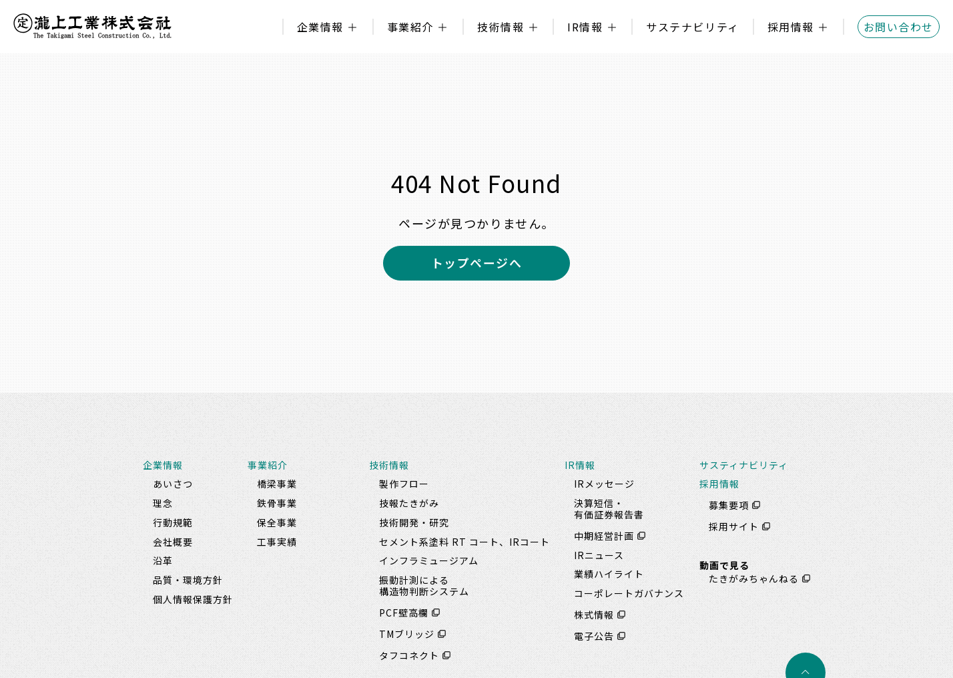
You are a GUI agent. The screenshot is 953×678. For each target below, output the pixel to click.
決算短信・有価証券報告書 (609, 508)
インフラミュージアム (429, 560)
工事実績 (277, 541)
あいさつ (173, 483)
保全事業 (277, 522)
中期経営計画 (604, 535)
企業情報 (320, 27)
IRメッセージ (604, 483)
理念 (163, 503)
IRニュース (599, 555)
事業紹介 (410, 27)
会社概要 (173, 541)
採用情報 (790, 27)
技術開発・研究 (414, 522)
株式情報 (594, 614)
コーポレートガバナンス (629, 593)
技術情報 (500, 27)
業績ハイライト (609, 573)
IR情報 (585, 27)
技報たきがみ (409, 503)
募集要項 (729, 505)
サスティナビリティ (743, 465)
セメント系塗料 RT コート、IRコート (464, 541)
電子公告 (594, 636)
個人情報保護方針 (193, 599)
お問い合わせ (899, 27)
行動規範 (173, 522)
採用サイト (734, 526)
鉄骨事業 (277, 503)
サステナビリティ (692, 27)
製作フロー (404, 483)
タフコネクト (409, 655)
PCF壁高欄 (403, 612)
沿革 (163, 560)
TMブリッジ (406, 634)
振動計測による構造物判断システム (424, 585)
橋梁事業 (277, 483)
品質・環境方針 (188, 579)
